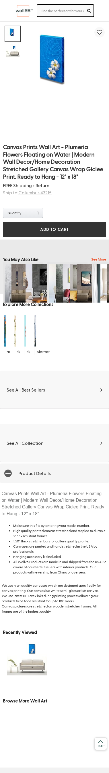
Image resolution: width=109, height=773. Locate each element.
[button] (54, 473)
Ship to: (27, 192)
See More (98, 259)
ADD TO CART (54, 229)
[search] (89, 10)
